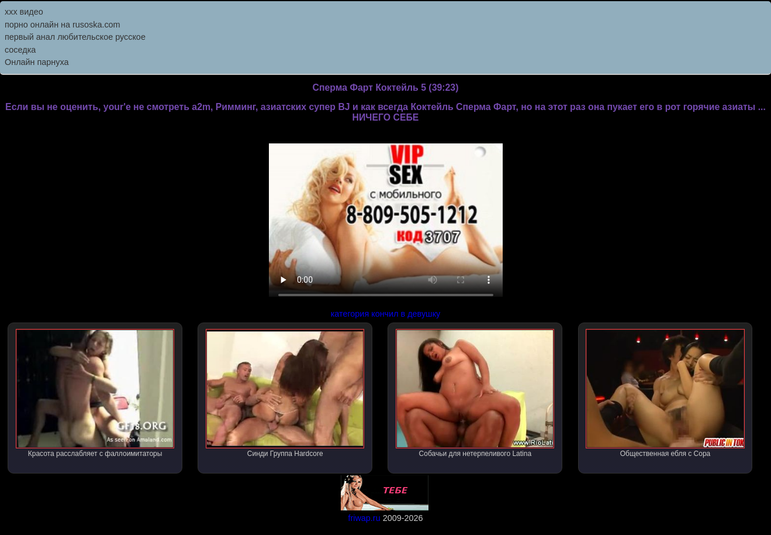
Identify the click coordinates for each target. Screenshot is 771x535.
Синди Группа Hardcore (285, 393)
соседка (20, 49)
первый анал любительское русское (75, 37)
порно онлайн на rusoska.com (62, 24)
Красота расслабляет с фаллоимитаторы (95, 393)
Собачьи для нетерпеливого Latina (475, 393)
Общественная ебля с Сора (665, 393)
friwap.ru (364, 518)
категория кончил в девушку (386, 313)
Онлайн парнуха (37, 62)
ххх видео (24, 11)
